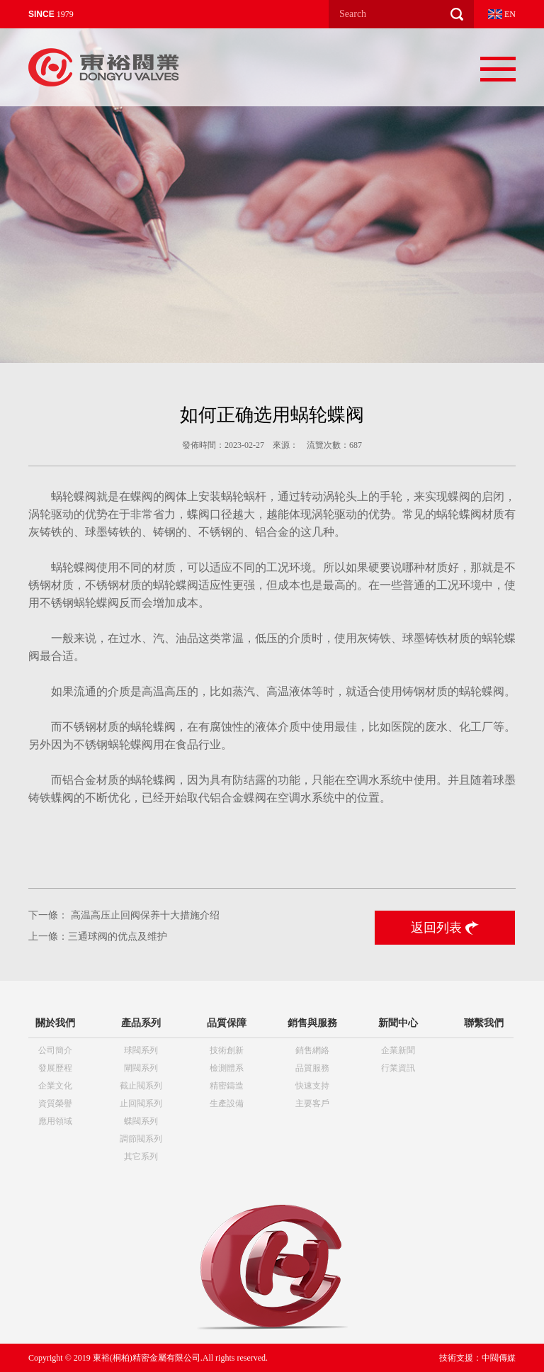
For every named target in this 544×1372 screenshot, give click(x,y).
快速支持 (312, 1086)
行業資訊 (398, 1068)
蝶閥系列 (141, 1121)
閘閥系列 (141, 1068)
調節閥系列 (141, 1139)
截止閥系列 (141, 1086)
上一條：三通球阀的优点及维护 (97, 936)
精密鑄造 (227, 1086)
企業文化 (55, 1086)
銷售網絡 (312, 1050)
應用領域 (55, 1121)
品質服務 (312, 1068)
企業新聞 (398, 1050)
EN (502, 14)
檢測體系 (227, 1068)
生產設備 (227, 1103)
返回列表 (445, 928)
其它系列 (141, 1157)
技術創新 (227, 1050)
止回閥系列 (141, 1103)
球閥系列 (141, 1050)
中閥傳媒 (499, 1358)
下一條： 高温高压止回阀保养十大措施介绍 (124, 915)
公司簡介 (55, 1050)
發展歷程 (55, 1068)
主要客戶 (312, 1103)
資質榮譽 (55, 1103)
